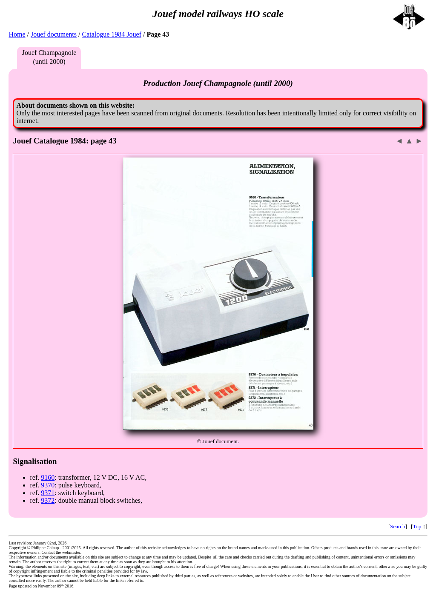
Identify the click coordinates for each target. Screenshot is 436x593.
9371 (47, 492)
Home (17, 34)
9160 (47, 477)
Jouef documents (54, 34)
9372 (47, 500)
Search (397, 526)
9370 (47, 485)
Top (417, 526)
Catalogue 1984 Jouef (111, 34)
